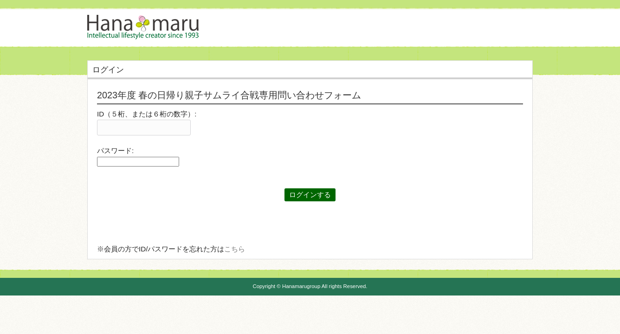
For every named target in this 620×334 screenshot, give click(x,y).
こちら (234, 249)
